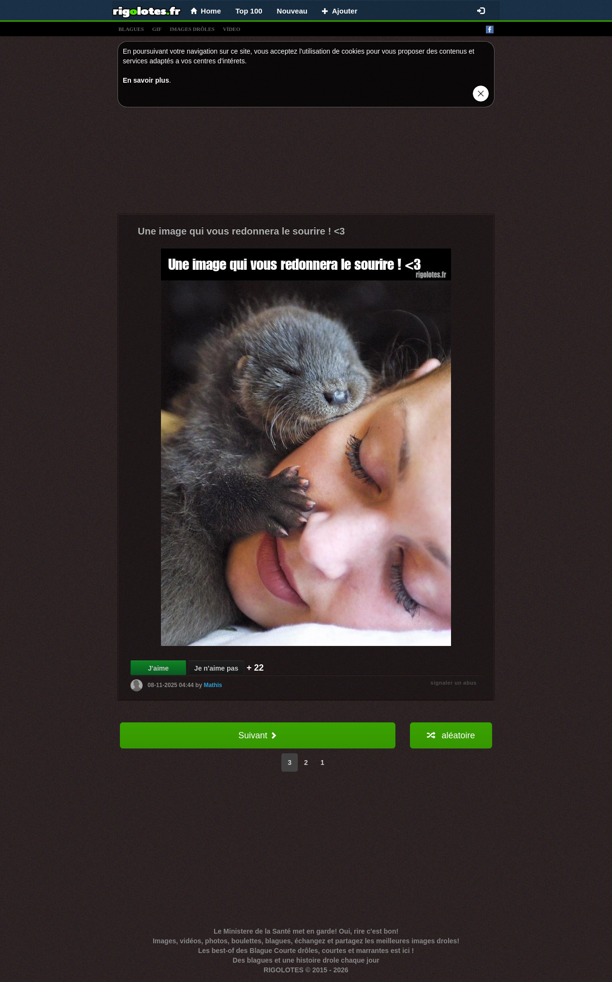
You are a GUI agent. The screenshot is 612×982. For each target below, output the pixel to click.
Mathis (213, 685)
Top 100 (248, 11)
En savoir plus (146, 80)
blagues (131, 29)
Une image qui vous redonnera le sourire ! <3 (241, 231)
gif (157, 29)
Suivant (257, 735)
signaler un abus (454, 683)
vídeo (231, 29)
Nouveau (292, 11)
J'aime (158, 668)
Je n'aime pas (216, 668)
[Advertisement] (306, 163)
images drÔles (192, 29)
